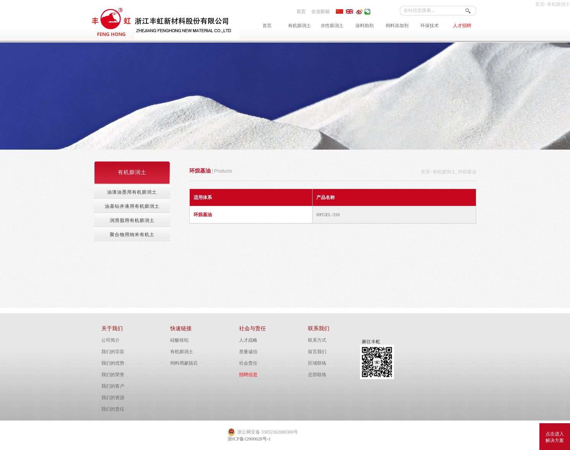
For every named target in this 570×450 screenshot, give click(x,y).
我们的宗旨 (112, 351)
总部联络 (317, 374)
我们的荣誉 (112, 374)
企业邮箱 (320, 11)
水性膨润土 (332, 25)
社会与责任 (252, 328)
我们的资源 (112, 397)
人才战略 (248, 340)
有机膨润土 (299, 25)
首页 (301, 11)
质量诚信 (248, 351)
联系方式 (317, 340)
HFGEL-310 (328, 214)
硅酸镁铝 (179, 340)
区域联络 (317, 363)
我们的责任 (112, 409)
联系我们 (318, 328)
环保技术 (429, 25)
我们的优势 (112, 363)
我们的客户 (112, 386)
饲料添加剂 (397, 25)
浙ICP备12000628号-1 (249, 439)
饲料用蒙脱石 (184, 363)
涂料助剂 (364, 25)
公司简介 (110, 340)
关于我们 (112, 328)
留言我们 (317, 351)
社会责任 (248, 363)
